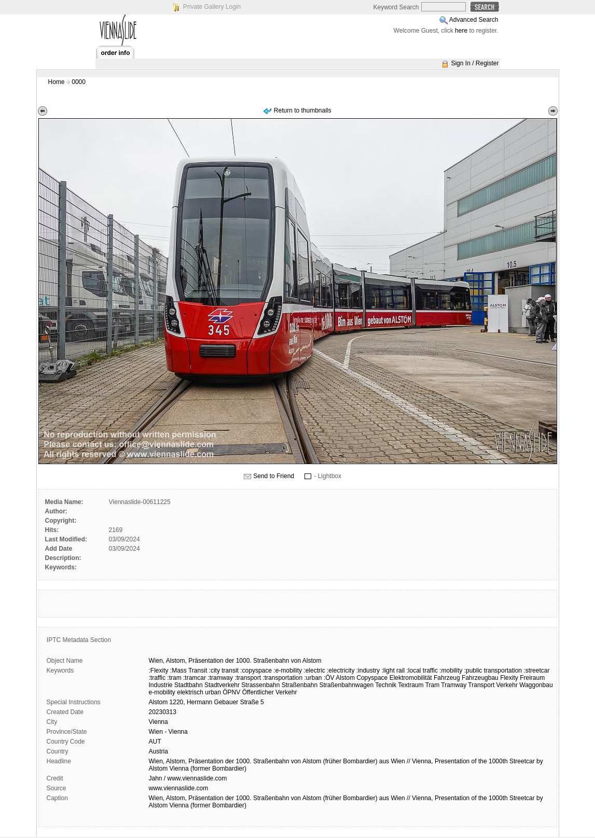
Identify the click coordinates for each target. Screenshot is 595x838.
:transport (247, 677)
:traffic (157, 677)
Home (56, 82)
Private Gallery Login (212, 6)
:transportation (282, 677)
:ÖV (329, 677)
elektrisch (190, 692)
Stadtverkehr (222, 685)
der (229, 660)
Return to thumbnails (302, 110)
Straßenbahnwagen (346, 685)
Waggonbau (535, 685)
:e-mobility (287, 670)
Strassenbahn (260, 685)
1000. (244, 660)
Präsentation (205, 660)
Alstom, (176, 660)
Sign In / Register (475, 63)
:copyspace (256, 670)
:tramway (220, 677)
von (296, 660)
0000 (79, 82)
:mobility (450, 670)
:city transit (224, 670)
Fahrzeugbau (480, 677)
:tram (174, 677)
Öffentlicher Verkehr (269, 692)
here (461, 30)
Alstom (312, 660)
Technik (385, 685)
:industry (368, 670)
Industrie (161, 685)
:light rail (393, 670)
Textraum (410, 685)
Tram (432, 685)
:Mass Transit (188, 670)
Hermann (199, 702)
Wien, (157, 660)
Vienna (158, 721)
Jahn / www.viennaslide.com (188, 778)
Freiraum (532, 677)
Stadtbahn (188, 685)
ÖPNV (231, 692)
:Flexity (159, 670)
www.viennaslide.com (179, 788)
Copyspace (372, 677)
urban (213, 692)
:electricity (340, 670)
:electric (314, 670)
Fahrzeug (447, 677)
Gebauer (226, 702)
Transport (481, 685)
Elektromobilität (411, 677)
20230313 (162, 712)
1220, (177, 702)
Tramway (453, 685)
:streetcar (536, 670)
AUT (155, 741)
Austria (158, 751)
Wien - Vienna (168, 731)
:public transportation (493, 670)
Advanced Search (474, 19)
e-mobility (162, 692)
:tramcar (194, 677)
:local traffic (421, 670)
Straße (249, 702)
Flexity (509, 677)
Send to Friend (273, 476)
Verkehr (507, 685)
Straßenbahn (271, 660)
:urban (313, 677)
